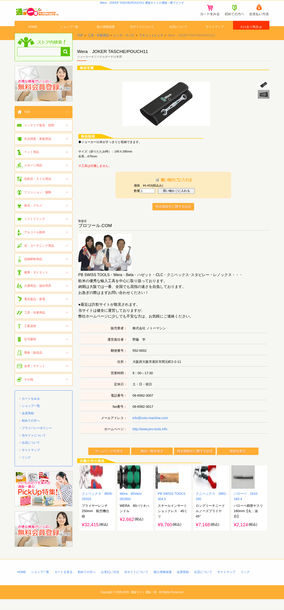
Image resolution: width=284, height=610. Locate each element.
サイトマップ (214, 33)
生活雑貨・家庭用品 (37, 149)
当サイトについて (142, 33)
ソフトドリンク (34, 229)
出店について (178, 33)
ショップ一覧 (69, 33)
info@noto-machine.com (151, 428)
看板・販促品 (33, 363)
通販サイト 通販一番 (144, 602)
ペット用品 (31, 162)
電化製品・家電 (34, 309)
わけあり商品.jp (251, 33)
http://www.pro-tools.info (150, 439)
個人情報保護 (105, 33)
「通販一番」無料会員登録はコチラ (44, 94)
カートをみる (31, 409)
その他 (28, 390)
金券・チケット (34, 376)
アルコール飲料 (34, 242)
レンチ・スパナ (124, 45)
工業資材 (30, 336)
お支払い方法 (110, 582)
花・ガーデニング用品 (39, 256)
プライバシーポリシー (37, 438)
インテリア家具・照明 (39, 135)
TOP (80, 45)
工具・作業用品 (98, 45)
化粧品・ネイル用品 (37, 189)
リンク (26, 468)
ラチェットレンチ (151, 45)
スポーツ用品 (33, 175)
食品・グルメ (33, 216)
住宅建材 (30, 350)
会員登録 (28, 423)
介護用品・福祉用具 (37, 296)
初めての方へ (31, 431)
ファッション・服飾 (37, 202)
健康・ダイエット (36, 283)
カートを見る (64, 582)
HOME (33, 33)
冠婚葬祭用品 (33, 269)
